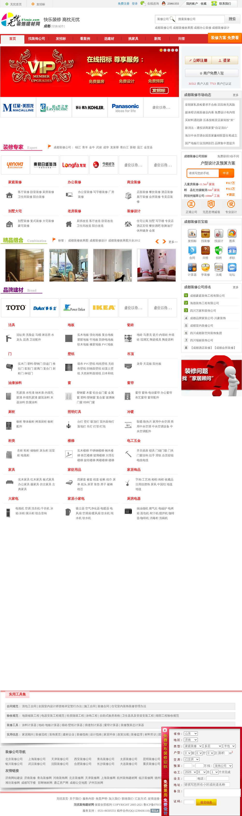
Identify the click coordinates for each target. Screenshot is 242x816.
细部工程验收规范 (167, 715)
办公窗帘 (166, 392)
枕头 (84, 484)
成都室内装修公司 (201, 325)
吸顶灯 (94, 421)
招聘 (218, 247)
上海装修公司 (37, 759)
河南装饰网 (60, 778)
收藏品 (169, 479)
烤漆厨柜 (41, 421)
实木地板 (83, 334)
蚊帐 (103, 479)
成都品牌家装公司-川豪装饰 (208, 318)
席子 (103, 484)
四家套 (81, 479)
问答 (181, 39)
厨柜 (11, 412)
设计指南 (96, 734)
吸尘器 (80, 508)
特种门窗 (89, 402)
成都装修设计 (220, 27)
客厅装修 (23, 192)
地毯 (169, 484)
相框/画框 (157, 479)
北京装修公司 (14, 759)
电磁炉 (162, 508)
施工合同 (90, 706)
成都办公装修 (202, 27)
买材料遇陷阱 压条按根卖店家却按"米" (210, 120)
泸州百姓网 (96, 782)
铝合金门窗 (100, 392)
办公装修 (74, 182)
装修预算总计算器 (132, 725)
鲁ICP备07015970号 (155, 804)
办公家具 (24, 484)
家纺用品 (74, 470)
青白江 (124, 147)
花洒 (26, 339)
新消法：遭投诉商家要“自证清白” (206, 128)
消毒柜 (154, 518)
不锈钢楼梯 (97, 450)
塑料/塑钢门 (35, 363)
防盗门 (47, 363)
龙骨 (139, 363)
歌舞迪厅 (167, 225)
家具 (11, 470)
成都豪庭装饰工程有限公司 (207, 295)
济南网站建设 (14, 778)
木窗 (89, 392)
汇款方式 (140, 798)
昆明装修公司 (151, 759)
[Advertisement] (88, 128)
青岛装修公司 (105, 759)
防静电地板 (106, 339)
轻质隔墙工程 (75, 715)
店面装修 (142, 192)
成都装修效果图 (183, 27)
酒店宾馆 (142, 225)
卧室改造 (107, 221)
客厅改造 (95, 221)
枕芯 (80, 489)
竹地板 (94, 339)
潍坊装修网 (12, 782)
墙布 (80, 363)
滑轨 (158, 455)
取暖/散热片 (144, 421)
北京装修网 (76, 778)
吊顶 (130, 354)
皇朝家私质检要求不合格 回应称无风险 (210, 104)
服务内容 (88, 798)
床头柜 (44, 450)
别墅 (152, 221)
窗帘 (130, 383)
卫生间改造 (84, 225)
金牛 (92, 147)
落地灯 (81, 426)
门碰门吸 (161, 450)
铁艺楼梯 (87, 455)
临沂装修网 (146, 778)
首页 (12, 39)
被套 (90, 479)
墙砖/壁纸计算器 (72, 725)
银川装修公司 (14, 764)
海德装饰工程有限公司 (204, 303)
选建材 (109, 39)
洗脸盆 (30, 334)
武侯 (99, 147)
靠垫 (97, 484)
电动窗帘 (154, 392)
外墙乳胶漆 (30, 397)
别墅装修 (23, 221)
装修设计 (134, 211)
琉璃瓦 (144, 339)
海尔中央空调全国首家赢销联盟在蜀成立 (211, 135)
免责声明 (101, 798)
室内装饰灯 (107, 421)
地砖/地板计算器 (48, 725)
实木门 (22, 363)
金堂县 (148, 147)
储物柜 (34, 450)
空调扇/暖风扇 (91, 513)
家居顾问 (28, 734)
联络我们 (127, 798)
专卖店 (169, 221)
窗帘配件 (153, 397)
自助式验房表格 (110, 715)
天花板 (147, 363)
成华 (106, 147)
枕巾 (109, 479)
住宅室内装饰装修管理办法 (128, 706)
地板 (71, 325)
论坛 (232, 264)
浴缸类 (20, 334)
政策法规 (123, 734)
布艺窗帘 (141, 397)
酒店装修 (167, 192)
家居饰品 (134, 470)
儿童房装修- (199, 184)
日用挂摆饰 (142, 484)
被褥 (110, 484)
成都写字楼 (28, 782)
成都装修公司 (163, 27)
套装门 (28, 368)
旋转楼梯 (89, 460)
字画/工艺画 (143, 479)
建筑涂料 (44, 397)
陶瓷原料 (168, 339)
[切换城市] (58, 26)
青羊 (85, 147)
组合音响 (41, 513)
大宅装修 (48, 221)
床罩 (90, 484)
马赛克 (147, 334)
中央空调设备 (160, 426)
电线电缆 (142, 460)
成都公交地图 (78, 782)
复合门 (47, 368)
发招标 (61, 39)
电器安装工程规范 (52, 715)
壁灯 (87, 421)
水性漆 (30, 392)
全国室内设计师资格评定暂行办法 (60, 706)
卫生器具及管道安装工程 (138, 715)
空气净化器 (92, 508)
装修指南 (82, 734)
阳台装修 (39, 197)
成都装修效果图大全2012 (124, 240)
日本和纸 (108, 373)
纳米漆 (39, 392)
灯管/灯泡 (99, 426)
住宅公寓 (142, 221)
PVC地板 (107, 344)
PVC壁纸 (89, 363)
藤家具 (34, 484)
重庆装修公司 (151, 764)
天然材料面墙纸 (91, 373)
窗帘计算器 (111, 725)
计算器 (192, 264)
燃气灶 (153, 508)
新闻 (157, 39)
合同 (192, 247)
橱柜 (19, 421)
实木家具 (24, 479)
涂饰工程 (92, 715)
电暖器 (104, 508)
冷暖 (130, 412)
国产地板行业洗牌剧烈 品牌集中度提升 (210, 143)
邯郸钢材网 (45, 782)
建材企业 (68, 734)
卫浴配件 (35, 339)
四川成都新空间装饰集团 (206, 333)
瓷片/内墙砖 (160, 334)
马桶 (38, 334)
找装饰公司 (36, 39)
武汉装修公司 (37, 764)
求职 (232, 247)
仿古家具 (45, 484)
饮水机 (105, 513)
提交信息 (206, 802)
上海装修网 (108, 778)
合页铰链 (168, 455)
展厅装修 (142, 197)
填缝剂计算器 (93, 725)
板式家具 (48, 479)
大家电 (13, 499)
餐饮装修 (155, 192)
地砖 (139, 334)
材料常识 (150, 734)
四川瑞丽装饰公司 (201, 340)
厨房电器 (134, 499)
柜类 (11, 441)
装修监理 (136, 734)
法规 (218, 264)
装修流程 (41, 734)
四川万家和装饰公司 (203, 310)
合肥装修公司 (83, 764)
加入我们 (114, 798)
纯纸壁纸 (101, 363)
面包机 (144, 513)
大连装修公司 (128, 764)
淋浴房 (46, 334)
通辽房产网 (61, 782)
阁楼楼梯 (102, 460)
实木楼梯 (83, 450)
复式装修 (36, 221)
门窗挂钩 (142, 455)
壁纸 (71, 354)
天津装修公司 (60, 759)
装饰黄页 (55, 734)
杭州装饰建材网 (127, 778)
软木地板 (83, 344)
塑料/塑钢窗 (88, 397)
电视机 (19, 508)
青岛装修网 (44, 778)
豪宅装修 (23, 225)
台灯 (80, 421)
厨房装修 (48, 192)
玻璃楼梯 (99, 455)
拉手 (152, 455)
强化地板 (95, 334)
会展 (152, 230)
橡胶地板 (95, 344)
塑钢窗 (81, 392)
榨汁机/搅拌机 (159, 513)
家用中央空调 (161, 421)
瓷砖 (130, 325)
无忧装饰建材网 (84, 804)
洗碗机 (163, 518)
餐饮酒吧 (155, 225)
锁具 (152, 450)
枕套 (96, 479)
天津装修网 (92, 778)
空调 (28, 508)
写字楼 (160, 221)
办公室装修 (85, 192)
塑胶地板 (83, 339)
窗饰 (145, 392)
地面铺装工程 (30, 715)
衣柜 (20, 450)
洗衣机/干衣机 (40, 508)
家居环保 (109, 734)
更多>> (173, 242)
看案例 (85, 39)
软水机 (86, 518)
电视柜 (25, 455)
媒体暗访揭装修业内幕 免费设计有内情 (210, 112)
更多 (236, 95)
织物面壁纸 (94, 368)
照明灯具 (74, 412)
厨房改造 (82, 221)
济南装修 (30, 778)
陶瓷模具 (155, 339)
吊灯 (90, 426)
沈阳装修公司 (60, 764)
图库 (232, 230)
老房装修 (74, 211)
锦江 (78, 147)
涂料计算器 (29, 725)
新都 (133, 147)
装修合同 (103, 706)
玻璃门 (38, 368)
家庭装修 (15, 182)
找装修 (205, 230)
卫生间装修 (25, 197)
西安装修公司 (83, 759)
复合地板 (108, 334)
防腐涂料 (31, 402)
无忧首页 (62, 798)
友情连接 (153, 798)
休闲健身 (142, 230)
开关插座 (142, 450)
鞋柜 (26, 450)
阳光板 (157, 363)
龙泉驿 (114, 147)
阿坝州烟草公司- (202, 196)
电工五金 (134, 441)
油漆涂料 (15, 383)
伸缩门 (28, 373)
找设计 (218, 230)
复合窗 (100, 397)
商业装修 (134, 182)
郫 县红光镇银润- (202, 190)
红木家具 (36, 479)
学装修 (205, 264)
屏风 (154, 484)
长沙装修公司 (105, 764)
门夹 (171, 450)
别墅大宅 (15, 211)
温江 (140, 147)
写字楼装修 (100, 192)
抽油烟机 (142, 508)
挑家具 (133, 39)
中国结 (161, 484)
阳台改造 (98, 225)
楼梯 (71, 441)
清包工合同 (29, 706)
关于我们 (75, 798)
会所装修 (155, 197)
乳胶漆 (20, 392)
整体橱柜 (29, 421)
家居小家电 (76, 499)
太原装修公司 (128, 759)
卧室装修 (36, 192)
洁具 (11, 325)
